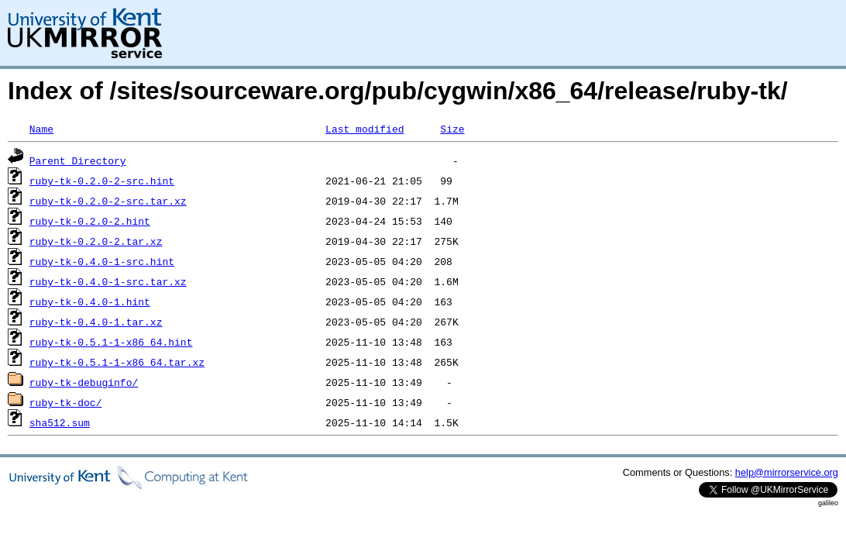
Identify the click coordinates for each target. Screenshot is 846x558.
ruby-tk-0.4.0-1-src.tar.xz (108, 281)
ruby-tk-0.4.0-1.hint (89, 301)
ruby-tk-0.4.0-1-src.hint (101, 261)
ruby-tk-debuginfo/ (83, 382)
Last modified (364, 129)
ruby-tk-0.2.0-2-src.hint (101, 181)
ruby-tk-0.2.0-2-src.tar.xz (108, 201)
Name (41, 129)
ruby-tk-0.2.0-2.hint (89, 221)
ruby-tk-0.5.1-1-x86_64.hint (111, 342)
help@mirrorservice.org (786, 472)
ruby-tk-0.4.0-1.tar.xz (96, 322)
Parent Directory (77, 160)
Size (452, 129)
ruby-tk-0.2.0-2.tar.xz (96, 241)
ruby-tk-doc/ (65, 402)
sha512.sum (59, 422)
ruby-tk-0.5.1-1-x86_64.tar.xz (117, 362)
